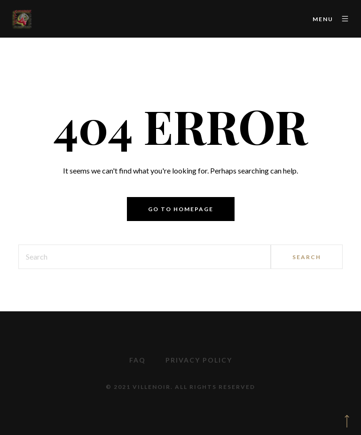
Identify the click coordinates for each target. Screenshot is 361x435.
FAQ (137, 360)
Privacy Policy (198, 360)
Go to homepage (180, 209)
